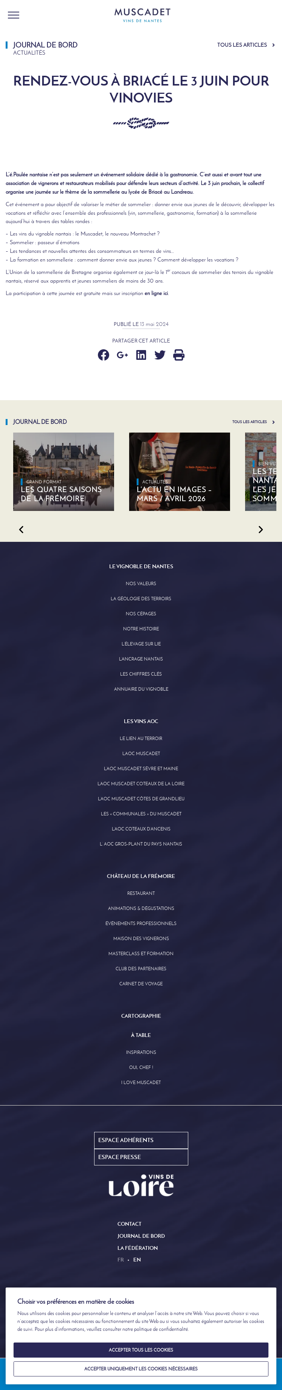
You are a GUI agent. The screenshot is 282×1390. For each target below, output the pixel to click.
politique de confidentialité (161, 1329)
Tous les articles (242, 45)
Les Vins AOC (141, 721)
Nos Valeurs (141, 583)
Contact (129, 1223)
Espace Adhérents (126, 1140)
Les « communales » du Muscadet (141, 814)
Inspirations (141, 1052)
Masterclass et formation (141, 953)
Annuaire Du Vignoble (141, 689)
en (137, 1259)
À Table (141, 1035)
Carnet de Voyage (141, 983)
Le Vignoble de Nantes (141, 566)
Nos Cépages (141, 613)
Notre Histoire (141, 629)
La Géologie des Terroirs (141, 598)
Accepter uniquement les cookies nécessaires (141, 1369)
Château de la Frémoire (141, 876)
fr (120, 1259)
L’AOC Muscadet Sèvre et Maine (141, 768)
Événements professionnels (141, 923)
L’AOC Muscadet (141, 753)
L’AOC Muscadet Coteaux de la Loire (141, 783)
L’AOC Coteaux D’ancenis (141, 829)
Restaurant (141, 893)
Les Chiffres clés (141, 674)
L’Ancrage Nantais (141, 659)
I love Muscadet (141, 1082)
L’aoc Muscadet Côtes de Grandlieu (141, 798)
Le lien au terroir (141, 738)
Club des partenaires (141, 968)
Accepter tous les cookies (141, 1350)
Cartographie (141, 1015)
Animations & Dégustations (141, 908)
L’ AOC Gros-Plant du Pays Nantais (141, 844)
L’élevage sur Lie (141, 644)
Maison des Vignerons (141, 938)
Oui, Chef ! (141, 1067)
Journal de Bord (141, 1235)
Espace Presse (119, 1157)
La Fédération (137, 1248)
